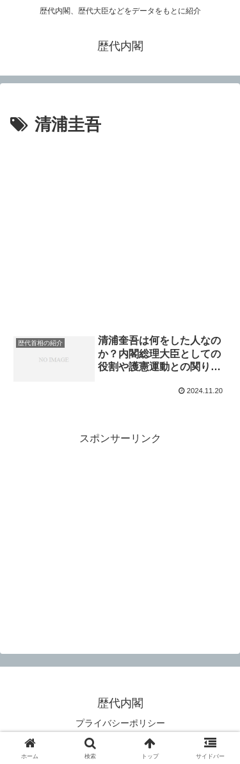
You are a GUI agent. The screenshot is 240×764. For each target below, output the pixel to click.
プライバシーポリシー (120, 723)
